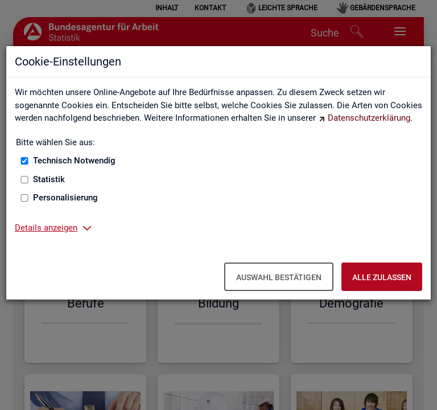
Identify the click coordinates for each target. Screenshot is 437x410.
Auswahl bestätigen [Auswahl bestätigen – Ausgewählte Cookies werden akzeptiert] (278, 277)
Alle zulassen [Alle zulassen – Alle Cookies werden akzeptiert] (381, 277)
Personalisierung (65, 197)
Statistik (49, 179)
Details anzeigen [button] (46, 228)
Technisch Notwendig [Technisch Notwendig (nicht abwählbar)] (74, 160)
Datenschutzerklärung (369, 118)
